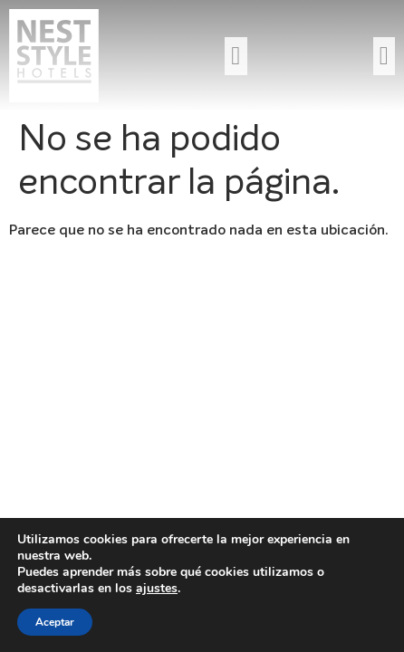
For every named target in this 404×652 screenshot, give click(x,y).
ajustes (157, 588)
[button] (235, 56)
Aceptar (54, 622)
